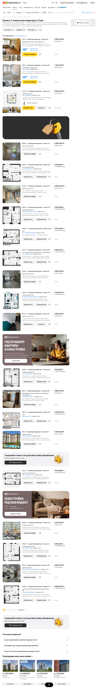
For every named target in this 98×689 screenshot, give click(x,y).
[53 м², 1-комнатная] (12, 441)
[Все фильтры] (4, 12)
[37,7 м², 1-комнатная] (12, 102)
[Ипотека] (37, 7)
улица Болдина (26, 567)
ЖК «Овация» (25, 69)
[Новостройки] (7, 7)
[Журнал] (44, 7)
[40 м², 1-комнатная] (12, 574)
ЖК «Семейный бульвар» (29, 232)
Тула (23, 167)
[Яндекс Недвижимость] (13, 3)
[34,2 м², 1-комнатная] (12, 531)
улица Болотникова (27, 209)
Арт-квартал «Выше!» (28, 396)
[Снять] (20, 7)
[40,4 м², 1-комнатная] (12, 237)
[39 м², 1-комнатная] (12, 76)
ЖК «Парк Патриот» (27, 169)
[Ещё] (40, 29)
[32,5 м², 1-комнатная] (12, 152)
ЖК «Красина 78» (26, 416)
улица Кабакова (38, 41)
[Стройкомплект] (61, 7)
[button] (56, 2)
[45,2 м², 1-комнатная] (12, 216)
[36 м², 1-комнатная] (12, 400)
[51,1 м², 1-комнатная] (12, 479)
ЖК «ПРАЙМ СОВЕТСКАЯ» (29, 211)
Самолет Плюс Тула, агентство (34, 49)
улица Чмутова (26, 295)
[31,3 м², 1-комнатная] (12, 280)
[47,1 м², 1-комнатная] (12, 259)
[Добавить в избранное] (40, 54)
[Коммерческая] (28, 7)
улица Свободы (26, 434)
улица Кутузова (26, 188)
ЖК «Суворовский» (27, 254)
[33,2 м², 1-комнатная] (12, 301)
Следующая (21, 609)
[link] (92, 2)
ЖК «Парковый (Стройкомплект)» (31, 569)
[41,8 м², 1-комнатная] (12, 595)
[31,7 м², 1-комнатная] (12, 323)
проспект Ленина (26, 146)
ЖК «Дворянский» (27, 436)
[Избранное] (52, 2)
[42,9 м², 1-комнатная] (12, 378)
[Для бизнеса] (51, 7)
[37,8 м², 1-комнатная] (12, 553)
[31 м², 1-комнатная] (12, 50)
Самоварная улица (27, 93)
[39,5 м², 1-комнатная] (12, 173)
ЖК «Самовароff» (26, 95)
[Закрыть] (94, 12)
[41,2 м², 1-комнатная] (12, 195)
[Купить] (15, 7)
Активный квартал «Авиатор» (30, 296)
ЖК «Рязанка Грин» (27, 548)
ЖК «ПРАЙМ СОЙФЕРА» (28, 592)
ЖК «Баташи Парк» (27, 373)
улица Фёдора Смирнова (28, 67)
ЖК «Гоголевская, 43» (28, 474)
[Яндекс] (4, 3)
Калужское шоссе (27, 525)
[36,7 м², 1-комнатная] (12, 421)
